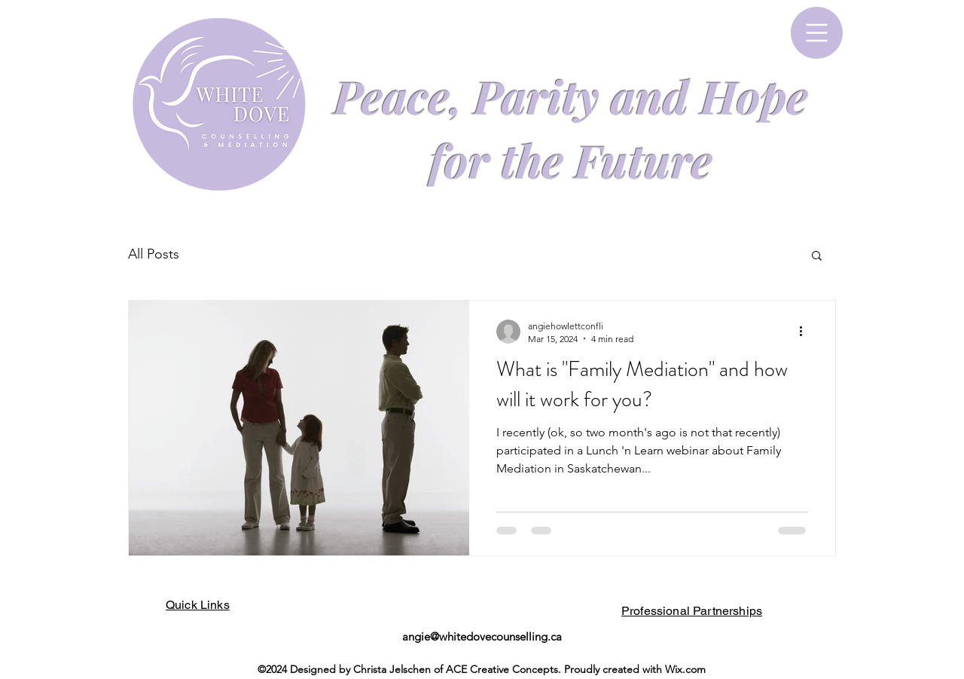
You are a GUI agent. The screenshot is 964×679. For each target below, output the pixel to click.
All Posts (153, 254)
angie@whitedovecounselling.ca (482, 636)
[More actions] (806, 332)
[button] (817, 33)
